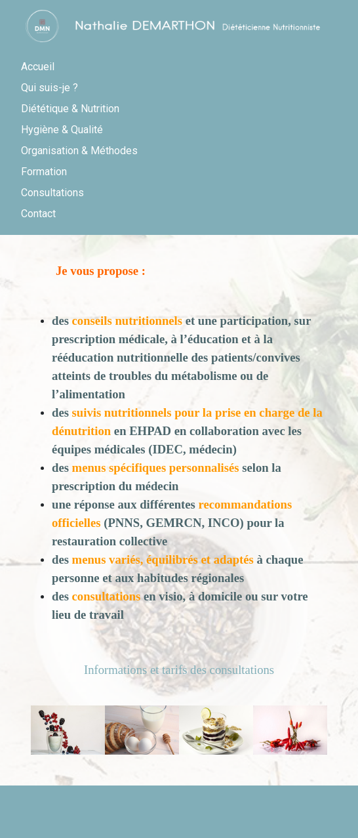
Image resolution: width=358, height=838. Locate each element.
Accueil (37, 66)
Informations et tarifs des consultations (179, 670)
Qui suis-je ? (49, 87)
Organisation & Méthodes (79, 150)
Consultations (52, 192)
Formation (44, 171)
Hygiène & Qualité (62, 129)
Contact (38, 213)
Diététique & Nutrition (70, 108)
